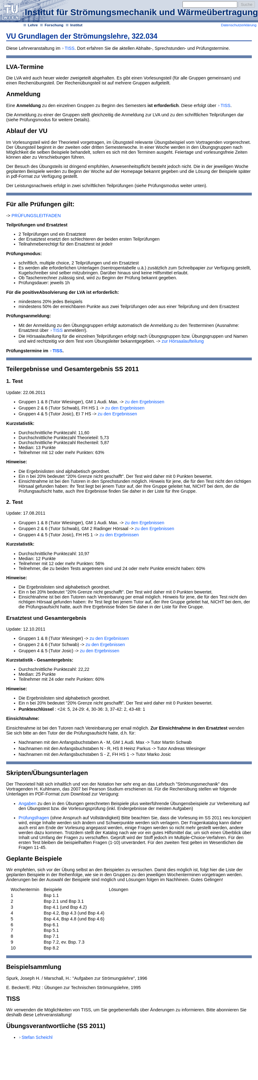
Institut (76, 25)
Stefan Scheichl (37, 1037)
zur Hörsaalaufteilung (182, 341)
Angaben (28, 803)
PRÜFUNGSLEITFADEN (35, 215)
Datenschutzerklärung (238, 25)
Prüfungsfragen (34, 817)
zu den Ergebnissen (144, 401)
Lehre (33, 25)
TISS (70, 48)
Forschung (54, 25)
